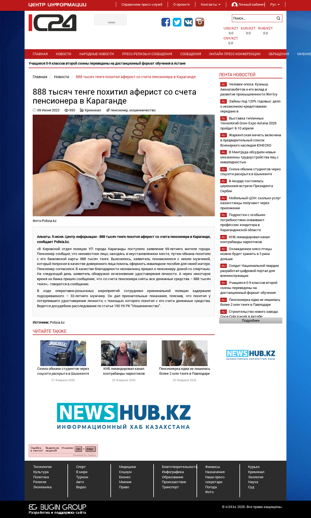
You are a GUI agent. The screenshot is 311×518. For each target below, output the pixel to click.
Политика (41, 476)
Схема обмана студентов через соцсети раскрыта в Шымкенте (63, 371)
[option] (155, 63)
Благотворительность (180, 466)
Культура (41, 471)
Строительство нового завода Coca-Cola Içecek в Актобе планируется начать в (249, 316)
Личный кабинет (245, 4)
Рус (275, 4)
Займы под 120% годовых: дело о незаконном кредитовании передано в (250, 106)
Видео (81, 486)
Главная (40, 54)
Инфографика (173, 471)
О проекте (181, 4)
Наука (253, 481)
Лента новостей (237, 74)
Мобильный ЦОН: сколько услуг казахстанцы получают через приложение (250, 202)
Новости (63, 54)
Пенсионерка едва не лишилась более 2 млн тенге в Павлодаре (184, 371)
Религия (39, 481)
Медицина (127, 466)
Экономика (42, 486)
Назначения (215, 471)
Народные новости (96, 54)
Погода (211, 486)
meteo (112, 22)
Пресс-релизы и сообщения (147, 54)
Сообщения (190, 54)
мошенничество (142, 110)
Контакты (211, 4)
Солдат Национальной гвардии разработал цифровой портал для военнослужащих (249, 270)
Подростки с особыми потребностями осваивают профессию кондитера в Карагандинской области (242, 222)
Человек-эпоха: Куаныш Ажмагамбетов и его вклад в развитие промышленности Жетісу (249, 89)
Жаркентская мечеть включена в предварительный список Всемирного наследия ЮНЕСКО (250, 139)
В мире (81, 471)
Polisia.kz (57, 322)
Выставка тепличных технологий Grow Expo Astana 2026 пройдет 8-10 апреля (248, 123)
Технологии (42, 466)
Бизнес (125, 476)
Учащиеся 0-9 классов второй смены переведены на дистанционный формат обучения (248, 287)
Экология (255, 476)
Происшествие (174, 481)
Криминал (93, 110)
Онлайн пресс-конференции (235, 54)
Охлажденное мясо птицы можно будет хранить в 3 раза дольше (246, 253)
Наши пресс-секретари (215, 479)
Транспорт (170, 486)
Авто (80, 481)
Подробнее (251, 320)
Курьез (254, 466)
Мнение (125, 481)
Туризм (82, 476)
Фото (209, 491)
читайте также (49, 331)
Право (124, 486)
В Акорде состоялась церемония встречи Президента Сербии (246, 185)
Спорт (81, 466)
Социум (125, 471)
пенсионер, (120, 110)
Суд (251, 486)
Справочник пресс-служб (141, 4)
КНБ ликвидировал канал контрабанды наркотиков (124, 371)
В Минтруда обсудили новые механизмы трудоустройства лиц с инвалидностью (249, 157)
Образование (172, 476)
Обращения (279, 54)
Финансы (212, 466)
